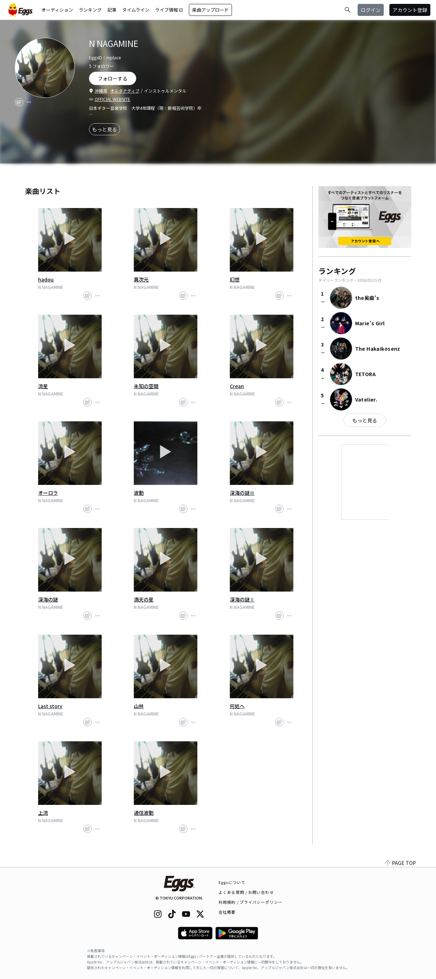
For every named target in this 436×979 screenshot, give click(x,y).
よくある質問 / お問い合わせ (246, 892)
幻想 (235, 279)
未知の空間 (146, 386)
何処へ (237, 706)
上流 (43, 812)
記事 (112, 9)
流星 (43, 386)
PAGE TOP (400, 862)
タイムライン (135, 9)
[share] (19, 102)
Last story (50, 706)
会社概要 (227, 912)
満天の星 (144, 599)
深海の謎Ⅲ (242, 492)
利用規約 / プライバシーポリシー (250, 902)
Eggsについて (232, 882)
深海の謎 (48, 599)
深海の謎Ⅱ (242, 599)
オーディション (57, 9)
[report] (29, 102)
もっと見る (104, 129)
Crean (237, 386)
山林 (139, 706)
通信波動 (144, 812)
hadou (46, 279)
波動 (139, 492)
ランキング (90, 9)
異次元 (141, 279)
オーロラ (48, 492)
